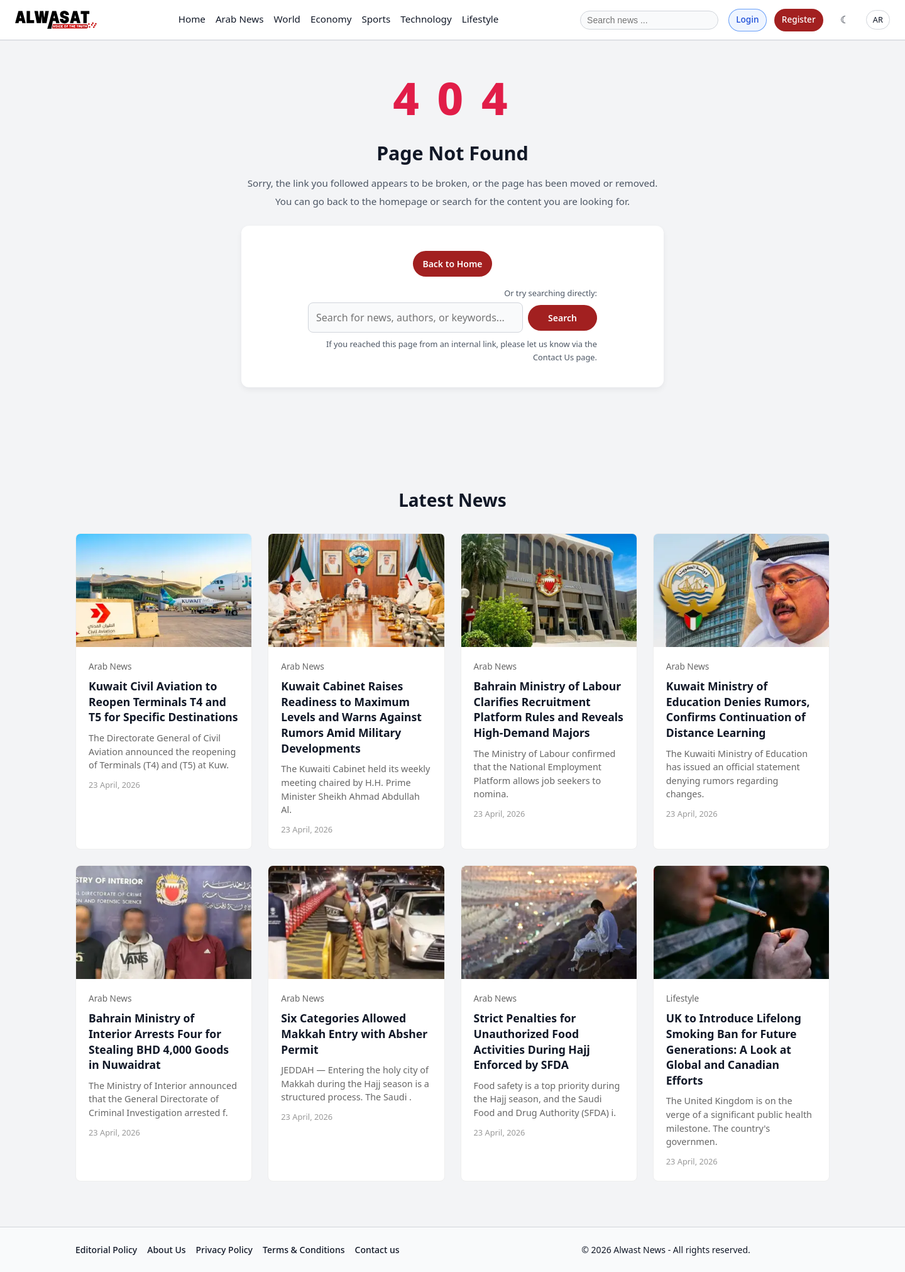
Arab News (240, 19)
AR (878, 19)
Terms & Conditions (303, 1250)
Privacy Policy (224, 1250)
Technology (425, 19)
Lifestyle (480, 19)
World (286, 19)
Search (562, 318)
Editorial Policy (106, 1250)
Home (192, 19)
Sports (375, 19)
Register (799, 19)
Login (747, 19)
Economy (330, 19)
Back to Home (452, 264)
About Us (166, 1250)
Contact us (377, 1250)
